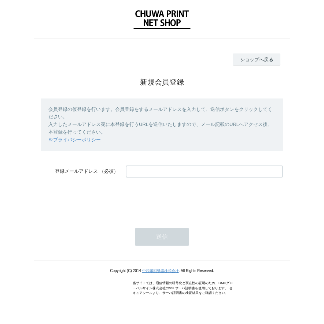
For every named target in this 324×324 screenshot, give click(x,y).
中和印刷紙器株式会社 (160, 271)
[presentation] (181, 199)
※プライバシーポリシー (74, 139)
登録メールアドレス (76, 171)
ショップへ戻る (256, 59)
